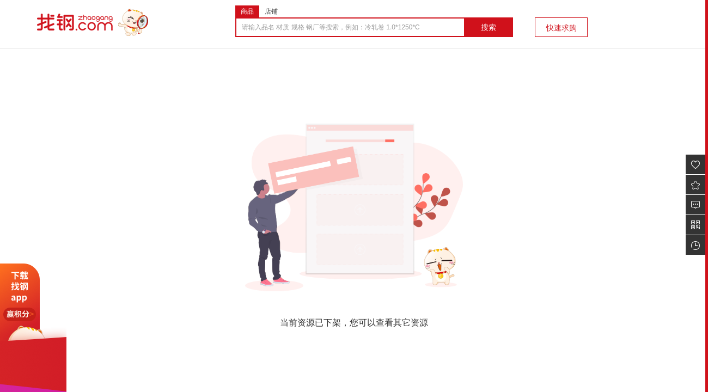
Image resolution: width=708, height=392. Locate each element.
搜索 (488, 27)
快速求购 (561, 27)
